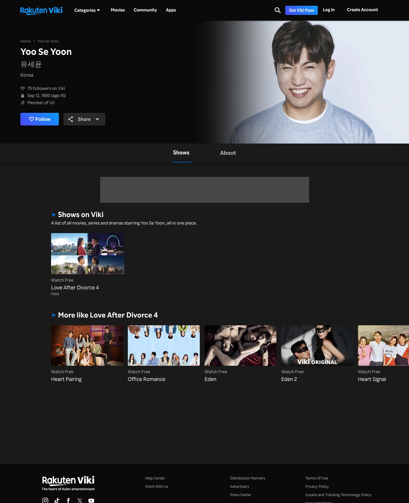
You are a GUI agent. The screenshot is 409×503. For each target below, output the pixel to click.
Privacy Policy (317, 486)
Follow (40, 119)
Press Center (240, 494)
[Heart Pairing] (87, 354)
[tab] (181, 153)
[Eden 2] (317, 354)
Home (25, 41)
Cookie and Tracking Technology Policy (338, 494)
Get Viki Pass (301, 10)
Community (145, 10)
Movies (118, 10)
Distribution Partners (247, 478)
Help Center (155, 478)
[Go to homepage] (41, 10)
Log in (329, 9)
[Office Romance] (164, 354)
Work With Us (156, 486)
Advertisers (239, 486)
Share (84, 119)
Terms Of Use (316, 478)
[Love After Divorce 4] (87, 262)
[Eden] (241, 354)
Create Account (362, 9)
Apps (171, 10)
